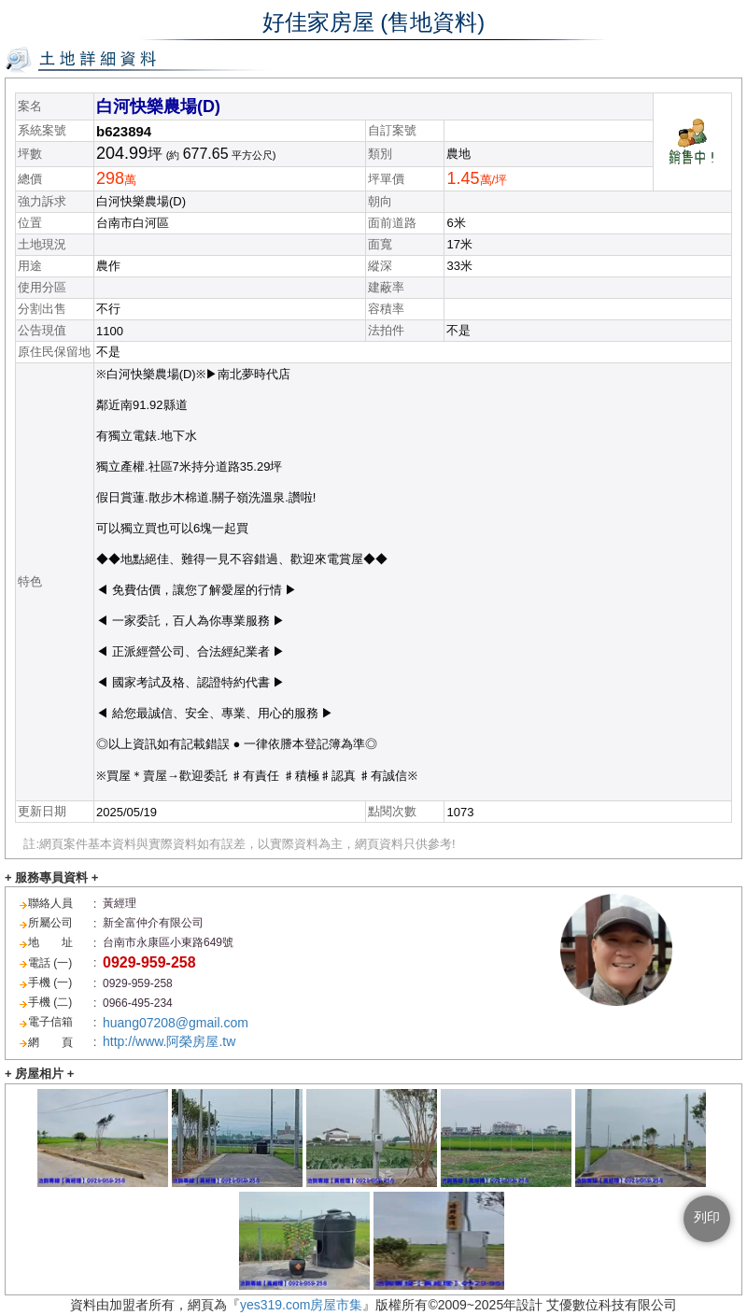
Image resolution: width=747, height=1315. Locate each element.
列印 (707, 1216)
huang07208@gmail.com (175, 1022)
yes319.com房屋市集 (301, 1304)
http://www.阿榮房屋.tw (169, 1041)
